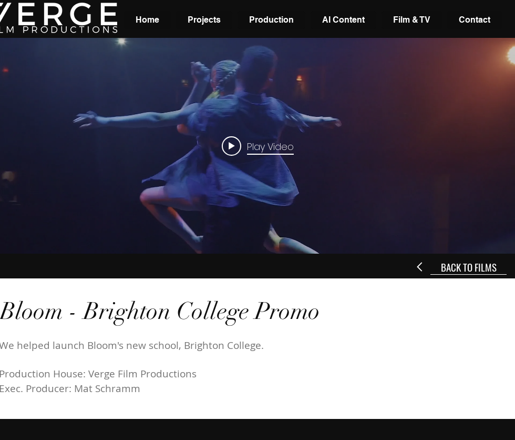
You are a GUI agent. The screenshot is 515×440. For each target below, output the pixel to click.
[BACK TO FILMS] (468, 267)
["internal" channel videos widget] (257, 146)
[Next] (420, 267)
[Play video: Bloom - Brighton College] (258, 145)
